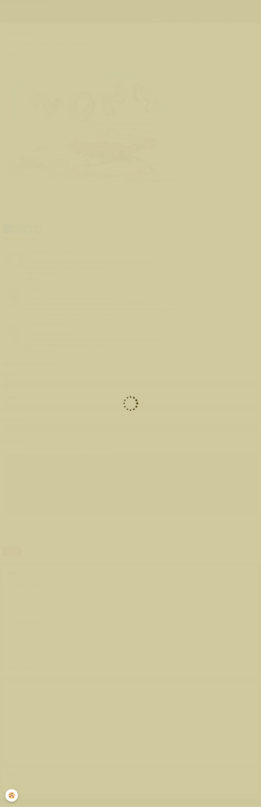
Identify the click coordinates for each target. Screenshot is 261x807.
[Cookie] (12, 795)
